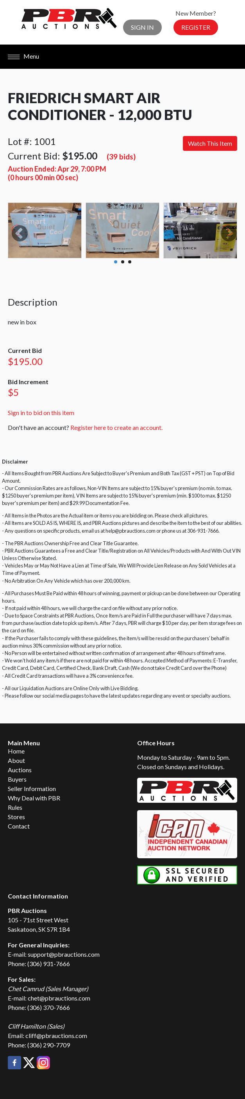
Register (195, 27)
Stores (16, 816)
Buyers (17, 779)
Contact (19, 826)
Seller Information (32, 788)
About (16, 760)
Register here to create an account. (116, 427)
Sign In (142, 27)
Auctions (20, 769)
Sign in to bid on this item (41, 412)
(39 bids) (121, 156)
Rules (15, 807)
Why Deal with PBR (34, 798)
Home (16, 751)
